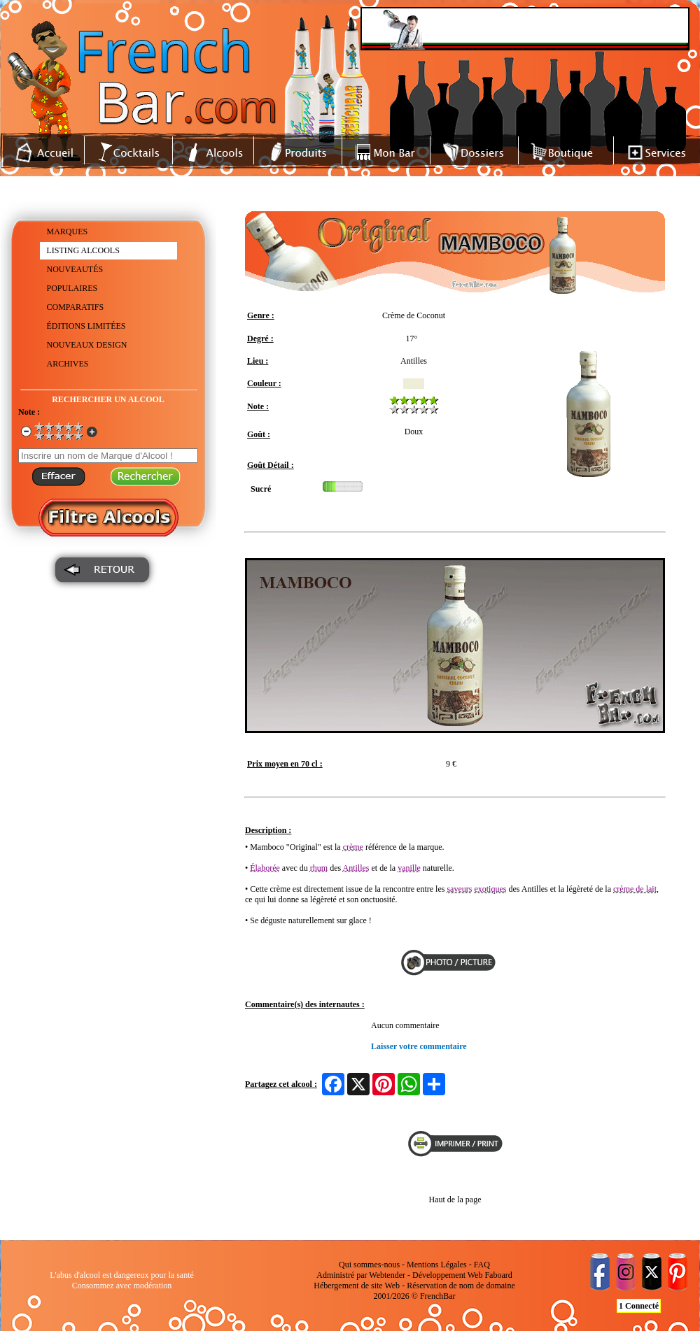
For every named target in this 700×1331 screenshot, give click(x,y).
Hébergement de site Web (357, 1285)
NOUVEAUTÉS (75, 269)
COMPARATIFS (75, 307)
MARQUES (67, 231)
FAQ (482, 1264)
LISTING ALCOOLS (83, 250)
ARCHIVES (68, 364)
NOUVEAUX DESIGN (87, 345)
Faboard (498, 1275)
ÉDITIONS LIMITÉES (86, 326)
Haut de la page (455, 1199)
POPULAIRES (72, 288)
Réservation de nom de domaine (461, 1285)
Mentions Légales (437, 1264)
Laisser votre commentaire (419, 1046)
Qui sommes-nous (369, 1264)
